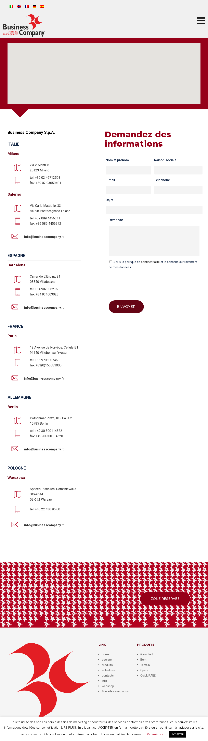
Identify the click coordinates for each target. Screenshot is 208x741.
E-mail (110, 180)
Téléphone (162, 180)
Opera (144, 670)
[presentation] (139, 282)
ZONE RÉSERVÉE (165, 599)
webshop (108, 686)
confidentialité (150, 262)
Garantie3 (146, 654)
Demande (116, 220)
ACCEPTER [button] (177, 734)
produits (107, 665)
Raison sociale (165, 160)
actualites (108, 670)
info (104, 681)
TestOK (145, 665)
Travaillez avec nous (115, 691)
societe (107, 659)
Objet (109, 200)
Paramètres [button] (155, 734)
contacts (108, 675)
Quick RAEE (148, 675)
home (105, 654)
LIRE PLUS (68, 727)
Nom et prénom (117, 160)
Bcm (143, 659)
